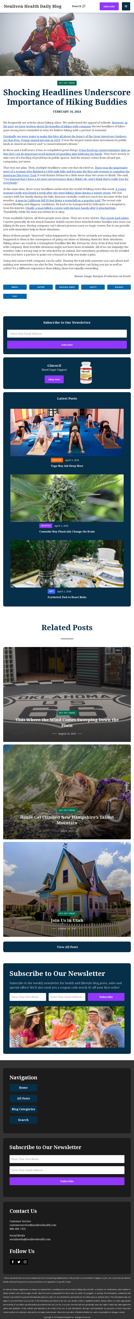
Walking (119, 287)
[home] (33, 6)
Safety (93, 287)
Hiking (15, 287)
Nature (41, 287)
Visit (14, 296)
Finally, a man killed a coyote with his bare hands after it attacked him (71, 208)
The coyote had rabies (114, 218)
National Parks (67, 287)
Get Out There (67, 83)
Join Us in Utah (67, 920)
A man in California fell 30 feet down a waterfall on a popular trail (57, 200)
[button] (126, 6)
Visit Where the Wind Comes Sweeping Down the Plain (67, 722)
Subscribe (109, 6)
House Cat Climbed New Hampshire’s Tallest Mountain (67, 820)
